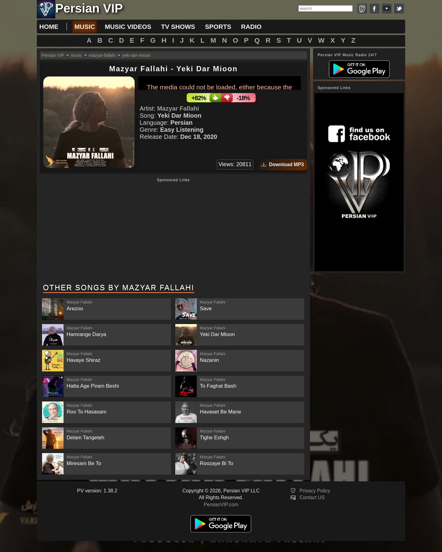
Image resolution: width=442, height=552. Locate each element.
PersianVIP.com (221, 504)
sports (218, 26)
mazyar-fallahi (102, 55)
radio (251, 26)
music (84, 26)
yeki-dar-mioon (136, 55)
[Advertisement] (173, 231)
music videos (128, 26)
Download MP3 (282, 164)
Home (48, 26)
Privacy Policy (315, 490)
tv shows (178, 26)
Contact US (312, 497)
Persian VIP (52, 55)
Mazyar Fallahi (178, 108)
